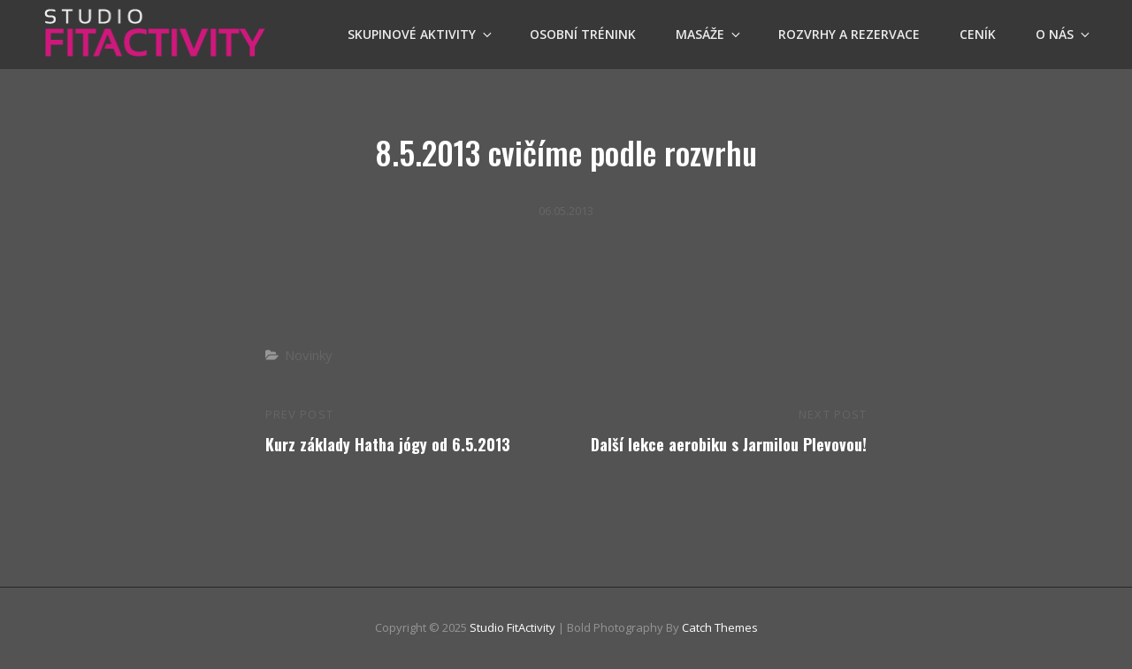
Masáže (709, 34)
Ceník (978, 34)
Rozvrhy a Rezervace (849, 34)
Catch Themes (720, 627)
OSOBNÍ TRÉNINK (583, 34)
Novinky (309, 355)
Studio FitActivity (512, 627)
